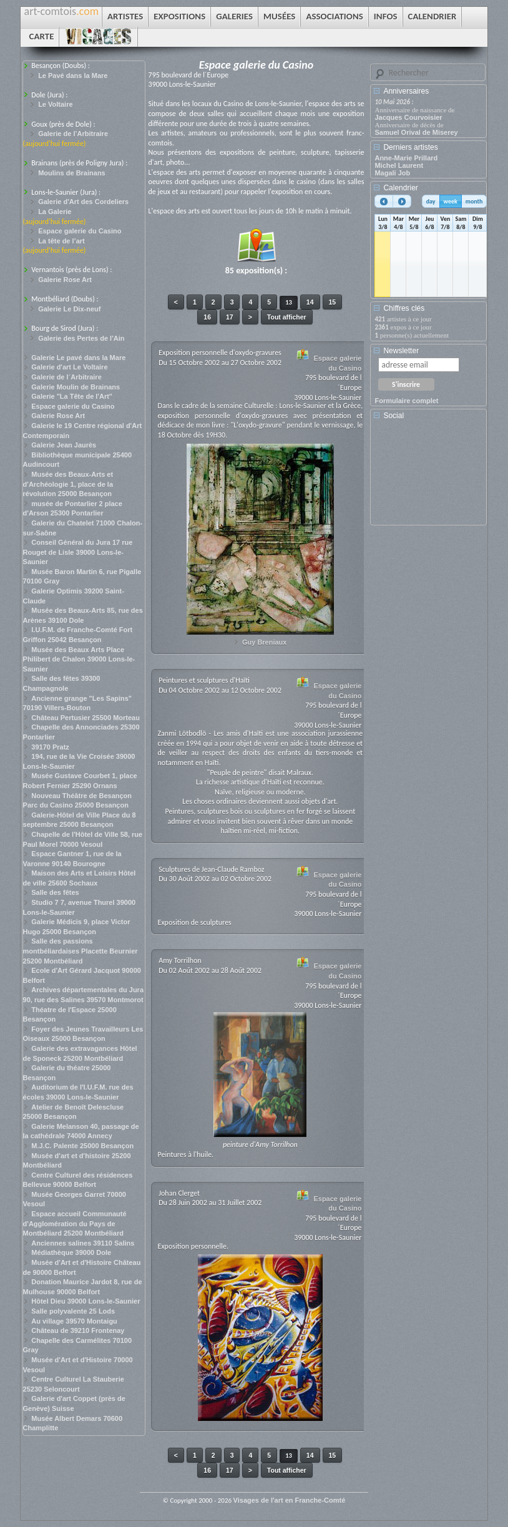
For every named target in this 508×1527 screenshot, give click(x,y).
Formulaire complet (406, 400)
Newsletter (401, 350)
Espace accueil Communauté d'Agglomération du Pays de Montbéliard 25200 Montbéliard (75, 1223)
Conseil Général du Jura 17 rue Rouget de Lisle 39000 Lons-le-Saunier (78, 552)
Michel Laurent (398, 165)
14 (310, 302)
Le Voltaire (55, 104)
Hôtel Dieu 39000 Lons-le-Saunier (85, 1301)
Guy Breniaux (264, 642)
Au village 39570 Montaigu (74, 1321)
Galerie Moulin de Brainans (75, 387)
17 (229, 317)
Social (393, 415)
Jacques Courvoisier (408, 117)
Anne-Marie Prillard (405, 158)
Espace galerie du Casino (79, 231)
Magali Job (392, 173)
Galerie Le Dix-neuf (69, 309)
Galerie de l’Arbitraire (73, 133)
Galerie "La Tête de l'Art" (71, 396)
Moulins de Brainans (71, 173)
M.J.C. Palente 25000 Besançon (82, 1145)
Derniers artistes (410, 147)
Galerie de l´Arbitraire (66, 377)
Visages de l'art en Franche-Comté (289, 1500)
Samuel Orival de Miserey (415, 132)
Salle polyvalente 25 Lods (73, 1311)
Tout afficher (286, 317)
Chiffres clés (403, 308)
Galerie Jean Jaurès (63, 445)
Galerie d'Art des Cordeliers (83, 201)
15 (332, 302)
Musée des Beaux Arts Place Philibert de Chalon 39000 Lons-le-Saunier (79, 659)
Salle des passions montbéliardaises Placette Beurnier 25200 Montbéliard (80, 950)
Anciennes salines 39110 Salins (82, 1243)
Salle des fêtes (55, 892)
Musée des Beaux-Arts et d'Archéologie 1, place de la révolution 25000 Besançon (68, 484)
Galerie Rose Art (65, 279)
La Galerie (54, 211)
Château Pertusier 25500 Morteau (85, 717)
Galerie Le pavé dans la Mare (78, 357)
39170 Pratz (50, 747)
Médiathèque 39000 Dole (71, 1252)
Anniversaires (406, 91)
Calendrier (400, 187)
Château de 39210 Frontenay (77, 1330)
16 (207, 317)
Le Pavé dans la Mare (72, 75)
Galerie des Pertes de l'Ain (81, 338)
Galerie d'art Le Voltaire (69, 367)
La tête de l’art (61, 241)
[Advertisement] (430, 477)
